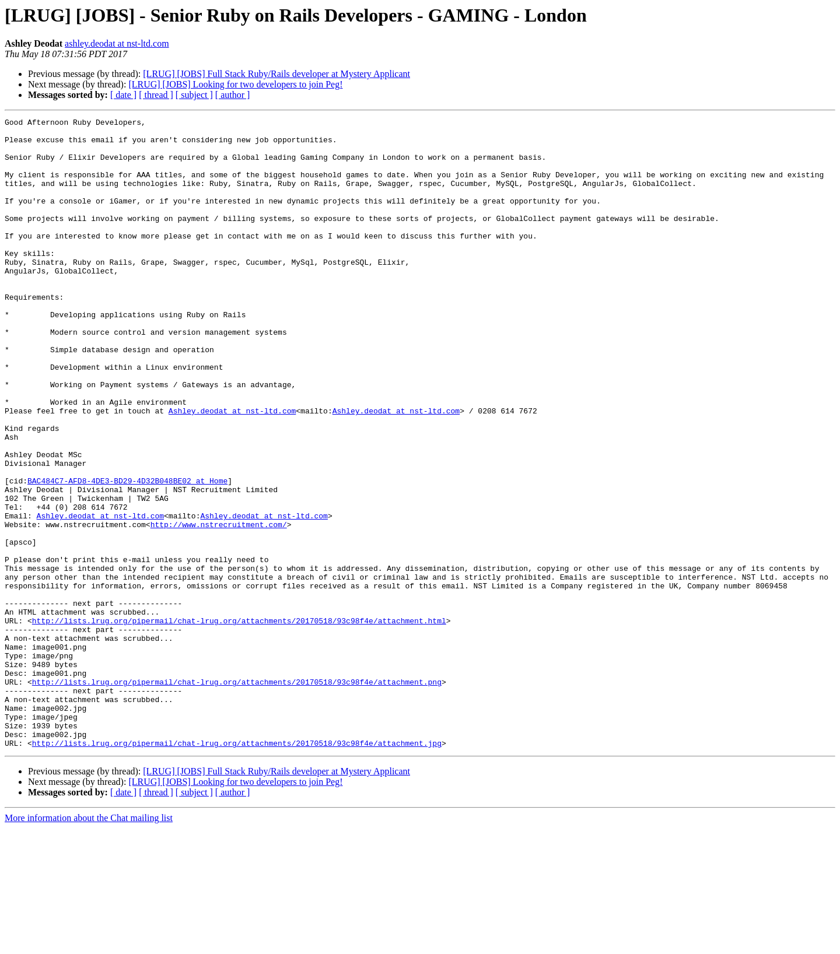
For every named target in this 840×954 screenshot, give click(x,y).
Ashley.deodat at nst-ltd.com (232, 470)
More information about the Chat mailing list (89, 944)
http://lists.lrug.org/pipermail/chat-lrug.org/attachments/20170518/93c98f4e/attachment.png (237, 795)
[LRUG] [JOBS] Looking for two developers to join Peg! (235, 84)
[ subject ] (194, 95)
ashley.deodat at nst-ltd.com (117, 43)
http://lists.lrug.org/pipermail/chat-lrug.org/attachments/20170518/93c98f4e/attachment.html (239, 722)
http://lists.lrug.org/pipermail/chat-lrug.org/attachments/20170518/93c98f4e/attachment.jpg (237, 869)
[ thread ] (156, 95)
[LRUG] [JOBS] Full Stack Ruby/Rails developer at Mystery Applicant (276, 74)
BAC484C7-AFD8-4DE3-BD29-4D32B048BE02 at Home (127, 554)
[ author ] (232, 95)
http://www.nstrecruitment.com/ (218, 606)
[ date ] (123, 95)
